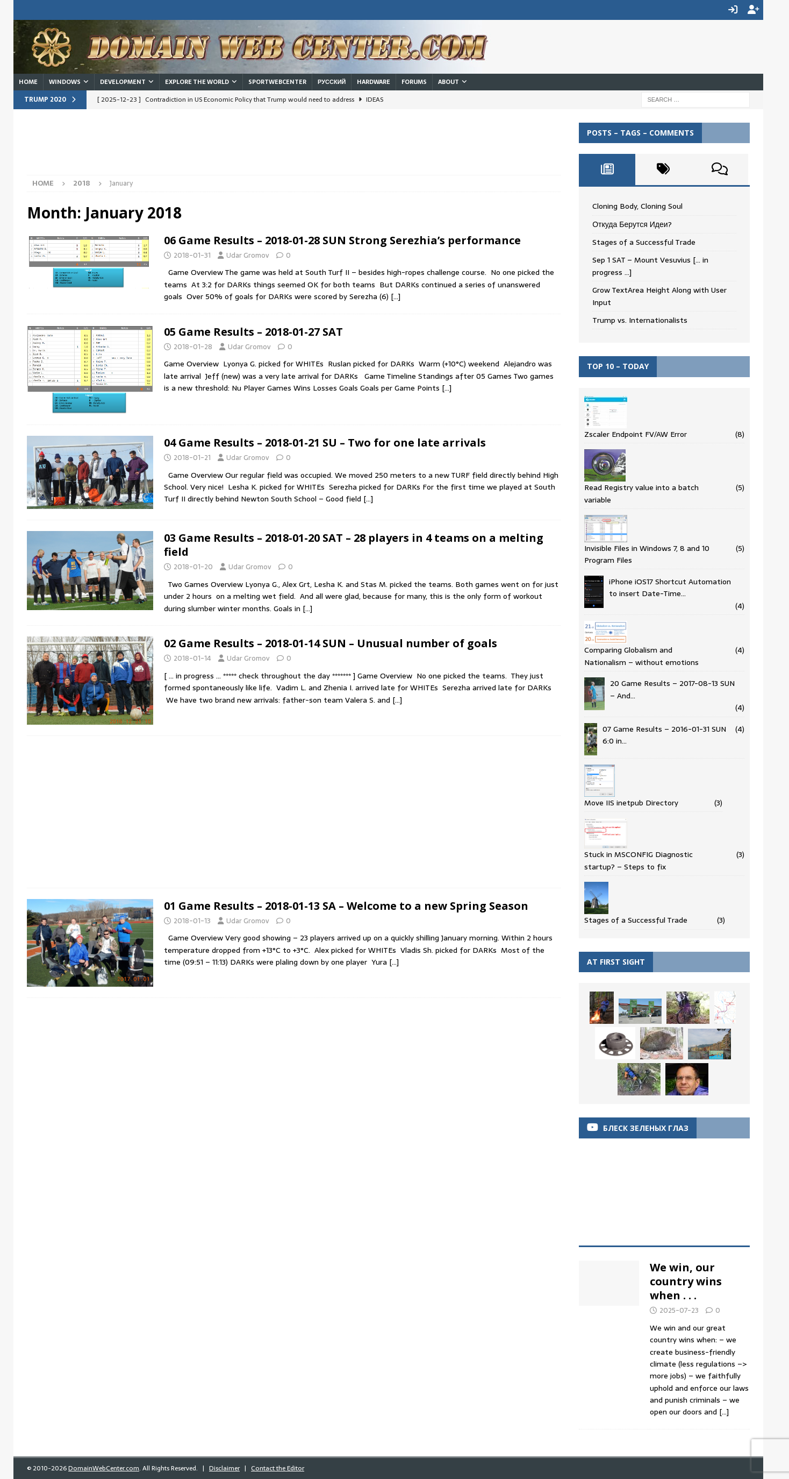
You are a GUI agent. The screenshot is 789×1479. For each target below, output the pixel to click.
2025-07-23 (679, 1309)
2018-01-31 (192, 254)
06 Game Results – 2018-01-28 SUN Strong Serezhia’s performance (342, 239)
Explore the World (197, 81)
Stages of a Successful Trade (643, 241)
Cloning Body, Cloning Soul (637, 205)
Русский (332, 81)
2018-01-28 (193, 345)
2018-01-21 (192, 456)
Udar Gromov (247, 254)
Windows (65, 81)
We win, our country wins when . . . (686, 1280)
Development (123, 81)
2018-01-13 (192, 919)
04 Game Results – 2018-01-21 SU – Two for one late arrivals (325, 441)
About (448, 81)
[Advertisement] (222, 146)
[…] (395, 296)
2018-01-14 (192, 657)
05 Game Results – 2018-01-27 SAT (253, 330)
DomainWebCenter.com (103, 1467)
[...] (724, 1411)
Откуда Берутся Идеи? (631, 223)
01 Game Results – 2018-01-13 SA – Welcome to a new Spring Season (346, 904)
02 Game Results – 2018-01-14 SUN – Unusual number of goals (330, 642)
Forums (414, 81)
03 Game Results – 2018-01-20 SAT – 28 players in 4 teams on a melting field (353, 543)
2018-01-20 (193, 565)
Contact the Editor (277, 1467)
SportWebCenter (277, 81)
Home (28, 81)
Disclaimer (224, 1467)
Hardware (373, 81)
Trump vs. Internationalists (639, 319)
